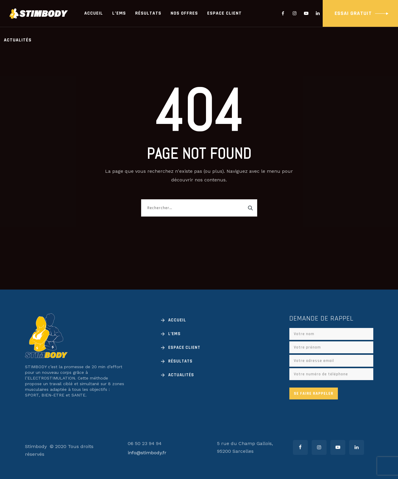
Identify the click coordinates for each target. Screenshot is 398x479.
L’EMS (119, 13)
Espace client (224, 13)
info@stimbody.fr (147, 452)
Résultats (148, 13)
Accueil (93, 13)
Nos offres (184, 13)
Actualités (18, 40)
